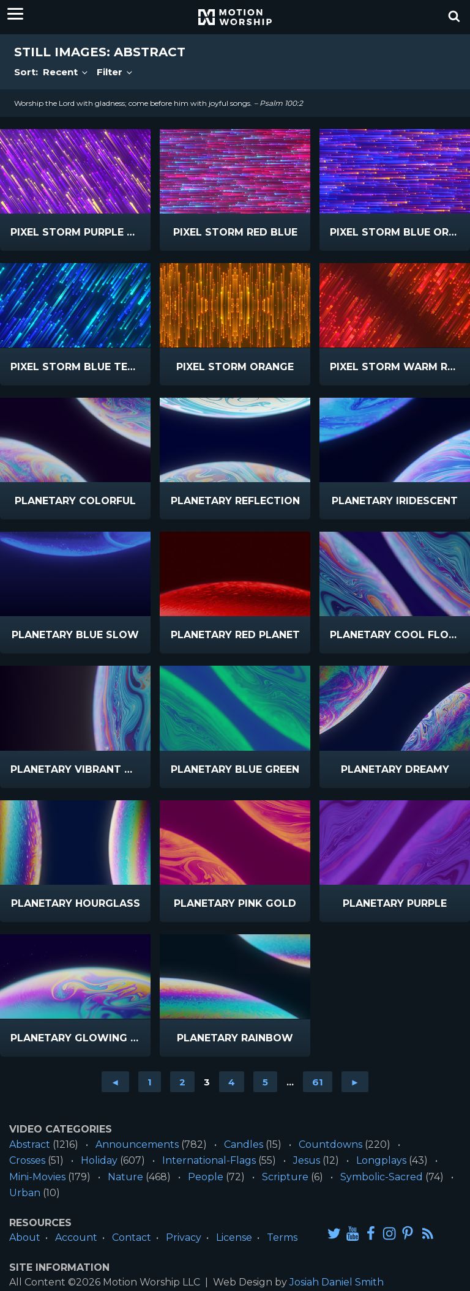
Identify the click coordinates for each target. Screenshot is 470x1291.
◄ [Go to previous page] (115, 1082)
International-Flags (209, 1160)
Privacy (183, 1237)
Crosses (27, 1160)
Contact (131, 1237)
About (24, 1237)
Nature (125, 1177)
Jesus (306, 1160)
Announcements (137, 1144)
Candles (243, 1144)
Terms (282, 1237)
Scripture (285, 1177)
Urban (24, 1193)
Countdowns (330, 1144)
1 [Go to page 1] (149, 1082)
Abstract (29, 1144)
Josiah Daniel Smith (336, 1282)
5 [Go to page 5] (265, 1082)
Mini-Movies (37, 1177)
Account (76, 1237)
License (234, 1237)
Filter (115, 72)
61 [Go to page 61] (317, 1082)
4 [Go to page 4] (231, 1082)
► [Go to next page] (355, 1082)
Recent (66, 72)
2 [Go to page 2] (182, 1082)
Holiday (99, 1160)
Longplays (381, 1160)
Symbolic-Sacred (381, 1177)
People (205, 1177)
